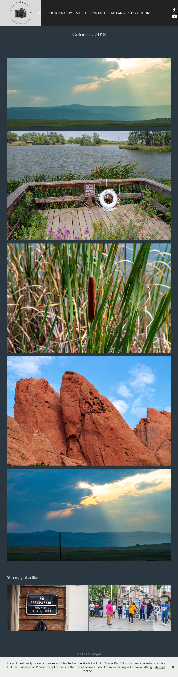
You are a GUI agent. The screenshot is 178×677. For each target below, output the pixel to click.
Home (38, 13)
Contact (98, 13)
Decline (87, 671)
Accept (160, 667)
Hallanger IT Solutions (130, 13)
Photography (60, 13)
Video (81, 13)
